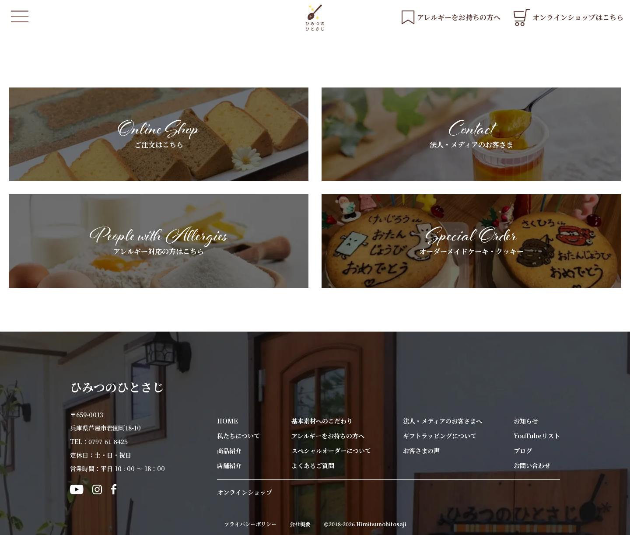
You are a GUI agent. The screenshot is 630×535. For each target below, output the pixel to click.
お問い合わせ (532, 465)
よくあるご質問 (312, 465)
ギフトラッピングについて (439, 435)
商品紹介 (229, 450)
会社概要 (300, 524)
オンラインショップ (244, 492)
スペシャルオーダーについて (331, 450)
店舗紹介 (229, 465)
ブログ (523, 450)
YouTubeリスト (537, 435)
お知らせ (526, 420)
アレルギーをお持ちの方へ (327, 435)
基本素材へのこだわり (322, 420)
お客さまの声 (421, 450)
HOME (227, 420)
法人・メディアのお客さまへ (442, 420)
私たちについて (238, 435)
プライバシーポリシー (250, 524)
